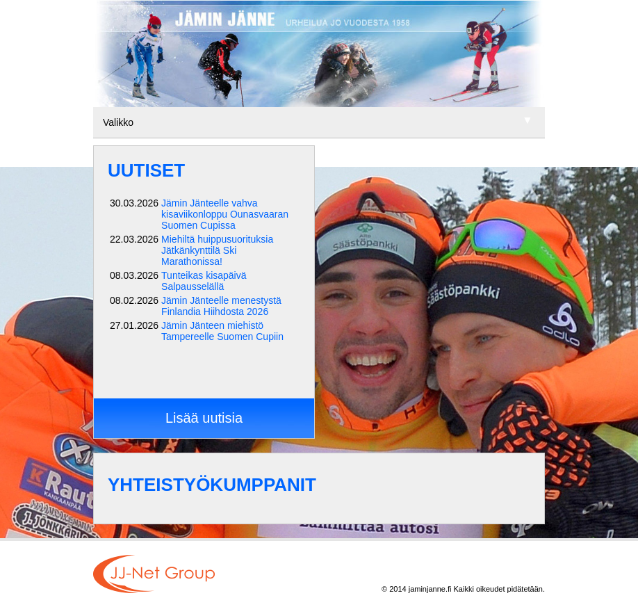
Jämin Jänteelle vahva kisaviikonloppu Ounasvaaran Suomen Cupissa (224, 214)
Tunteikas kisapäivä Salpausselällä (203, 281)
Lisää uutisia (204, 418)
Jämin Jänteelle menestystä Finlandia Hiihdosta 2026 (221, 306)
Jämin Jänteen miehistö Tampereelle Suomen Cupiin (222, 331)
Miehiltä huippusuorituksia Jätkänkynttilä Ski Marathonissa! (217, 250)
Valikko (118, 122)
